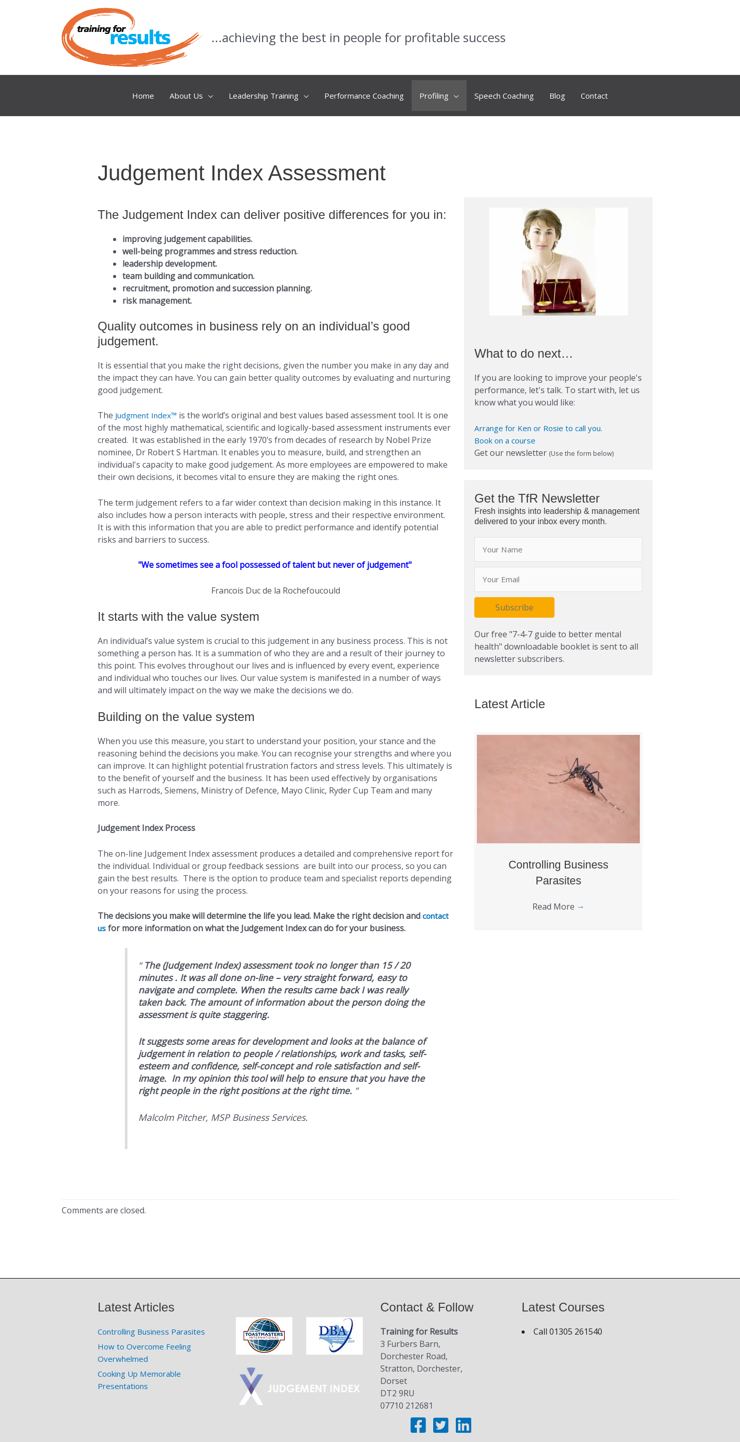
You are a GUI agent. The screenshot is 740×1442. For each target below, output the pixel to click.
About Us (169, 91)
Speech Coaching (516, 91)
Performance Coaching (363, 91)
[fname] (558, 540)
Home (122, 91)
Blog (574, 91)
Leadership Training (252, 91)
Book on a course (508, 431)
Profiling (439, 91)
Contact (615, 91)
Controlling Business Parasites (157, 1322)
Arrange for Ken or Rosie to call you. (544, 418)
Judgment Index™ (149, 406)
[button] (514, 599)
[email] (558, 571)
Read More (558, 898)
